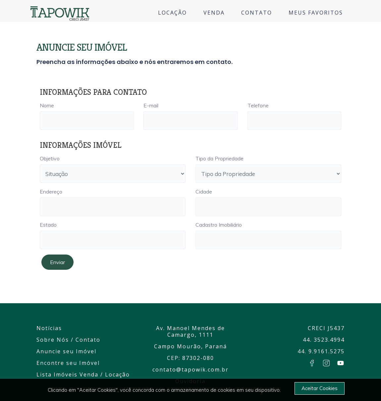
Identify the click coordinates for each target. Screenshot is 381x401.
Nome (47, 105)
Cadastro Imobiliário (218, 224)
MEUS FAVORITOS (316, 12)
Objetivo (50, 158)
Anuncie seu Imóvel (66, 351)
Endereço (51, 191)
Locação (117, 374)
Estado (48, 224)
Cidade (203, 191)
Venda (89, 374)
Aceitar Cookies (319, 388)
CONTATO (256, 12)
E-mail (150, 105)
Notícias (49, 328)
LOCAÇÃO (172, 12)
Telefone (258, 105)
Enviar (57, 262)
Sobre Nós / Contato (68, 339)
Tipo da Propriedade (219, 158)
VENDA (214, 12)
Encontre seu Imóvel (68, 363)
